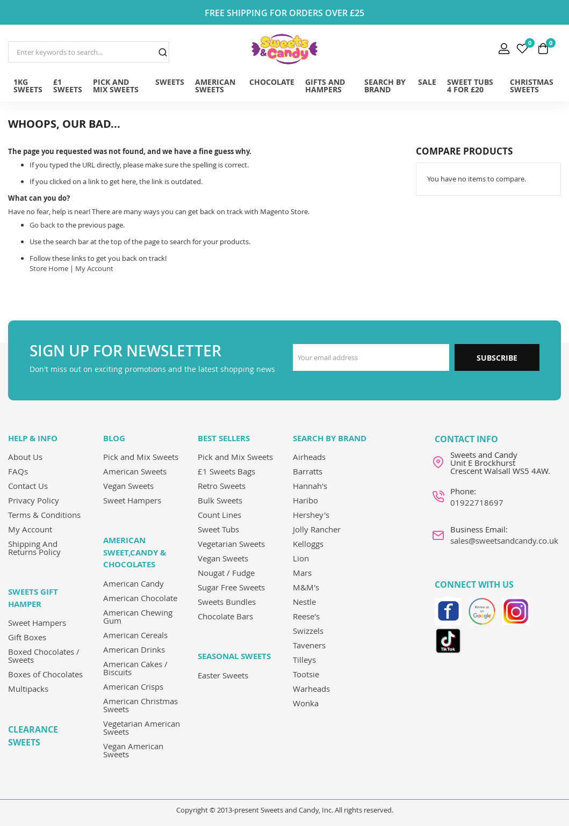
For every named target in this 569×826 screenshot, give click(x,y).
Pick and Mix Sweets (140, 456)
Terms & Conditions (44, 514)
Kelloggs (308, 543)
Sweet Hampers (37, 622)
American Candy (133, 583)
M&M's (306, 587)
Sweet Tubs (218, 529)
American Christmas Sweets (140, 705)
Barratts (307, 471)
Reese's (306, 616)
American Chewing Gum (137, 616)
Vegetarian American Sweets (141, 727)
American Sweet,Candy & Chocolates (134, 552)
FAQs (18, 471)
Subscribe (497, 358)
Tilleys (304, 659)
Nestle (304, 601)
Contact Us (28, 485)
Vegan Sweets (128, 485)
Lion (301, 558)
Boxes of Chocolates (45, 674)
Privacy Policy (33, 500)
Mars (302, 572)
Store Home (49, 268)
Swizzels (308, 630)
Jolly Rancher (317, 529)
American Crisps (133, 686)
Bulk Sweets (220, 500)
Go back (42, 225)
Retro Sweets (222, 485)
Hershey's (311, 514)
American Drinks (134, 649)
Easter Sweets (223, 675)
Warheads (311, 688)
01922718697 (476, 502)
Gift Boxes (27, 637)
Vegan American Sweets (133, 750)
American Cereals (135, 635)
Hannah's (310, 485)
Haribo (305, 500)
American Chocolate (140, 598)
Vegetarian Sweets (231, 543)
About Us (25, 456)
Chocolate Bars (225, 616)
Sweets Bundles (227, 601)
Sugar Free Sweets (231, 587)
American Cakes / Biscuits (135, 668)
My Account (94, 268)
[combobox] (88, 52)
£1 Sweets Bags (226, 471)
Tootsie (306, 674)
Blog (114, 438)
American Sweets (135, 471)
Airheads (309, 456)
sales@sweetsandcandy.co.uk (504, 540)
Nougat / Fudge (226, 572)
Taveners (309, 645)
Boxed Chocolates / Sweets (44, 655)
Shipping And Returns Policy (34, 547)
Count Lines (219, 514)
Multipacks (28, 688)
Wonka (306, 703)
